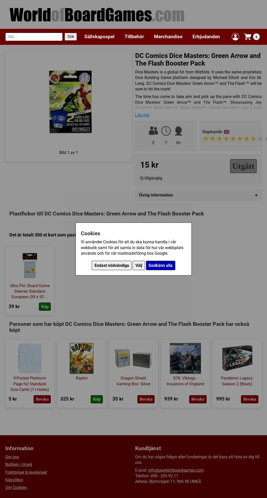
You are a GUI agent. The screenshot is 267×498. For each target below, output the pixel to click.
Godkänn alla (161, 265)
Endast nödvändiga (111, 265)
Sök (70, 36)
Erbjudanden (206, 36)
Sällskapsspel (99, 36)
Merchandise (168, 36)
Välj (138, 265)
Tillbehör (134, 36)
